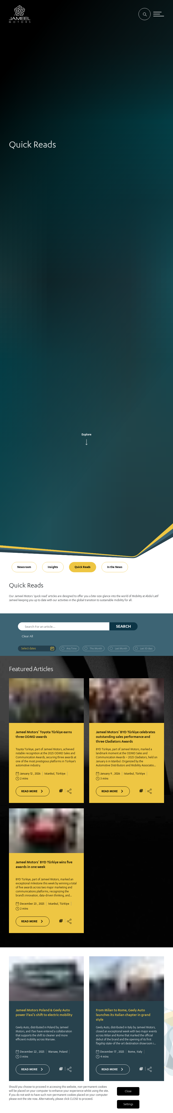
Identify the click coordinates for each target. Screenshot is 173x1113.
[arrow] (86, 442)
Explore (86, 434)
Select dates (28, 648)
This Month (96, 648)
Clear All (27, 636)
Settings (128, 1104)
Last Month (121, 648)
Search (123, 626)
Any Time (72, 648)
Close (128, 1091)
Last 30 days (146, 648)
